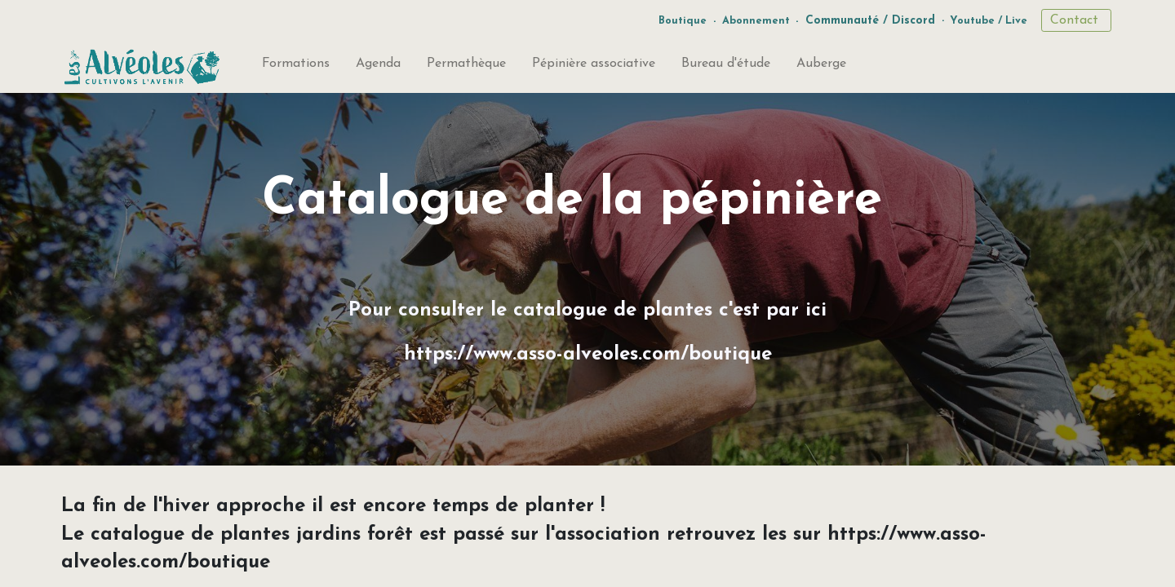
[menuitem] (296, 67)
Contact (1076, 20)
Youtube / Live (988, 20)
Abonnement (756, 20)
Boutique (682, 20)
